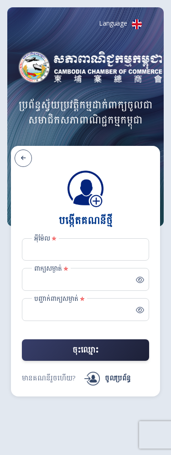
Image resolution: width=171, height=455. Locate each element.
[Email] (85, 249)
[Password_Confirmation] (85, 309)
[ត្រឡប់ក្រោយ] (23, 158)
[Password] (85, 279)
